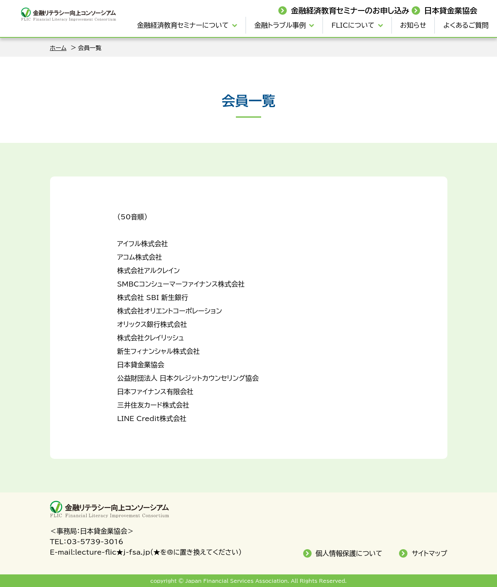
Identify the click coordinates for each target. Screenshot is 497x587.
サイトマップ (429, 553)
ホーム (58, 48)
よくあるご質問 (466, 25)
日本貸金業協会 (450, 10)
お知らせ (413, 25)
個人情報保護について (349, 553)
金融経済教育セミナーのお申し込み (350, 10)
